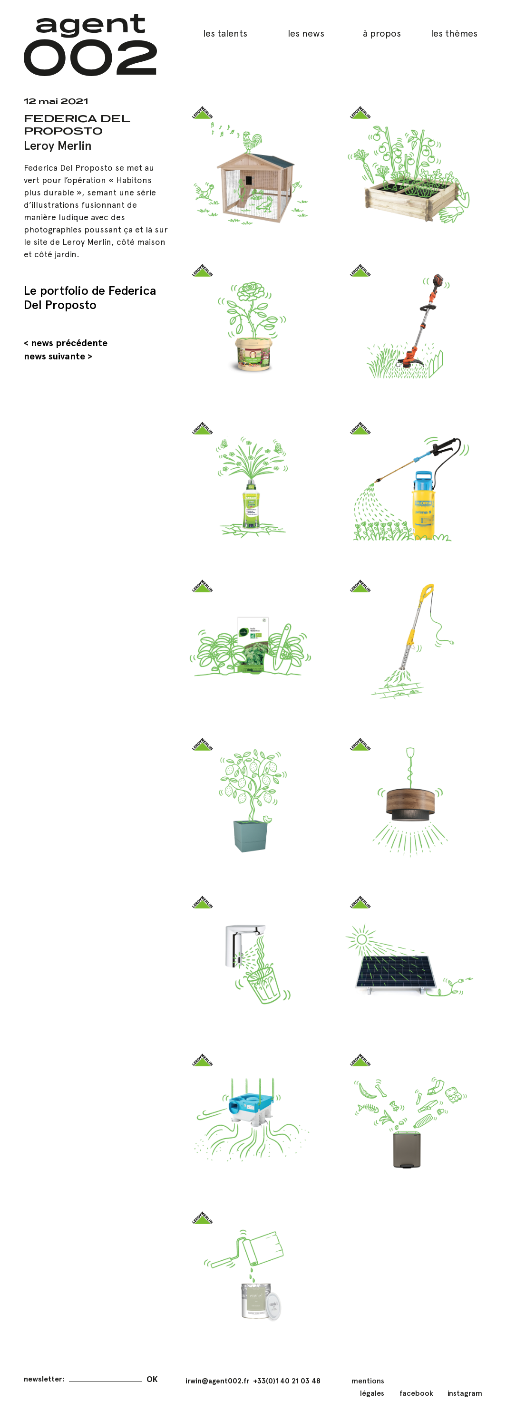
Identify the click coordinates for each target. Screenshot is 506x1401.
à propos (382, 33)
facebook (416, 1393)
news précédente (69, 342)
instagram (465, 1393)
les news (306, 33)
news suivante (54, 356)
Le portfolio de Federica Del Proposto (90, 297)
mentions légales (367, 1387)
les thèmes (454, 33)
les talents (225, 33)
